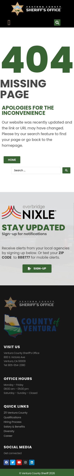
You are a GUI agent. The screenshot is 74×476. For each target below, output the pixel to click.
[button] (57, 22)
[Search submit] (66, 170)
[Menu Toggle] (9, 22)
